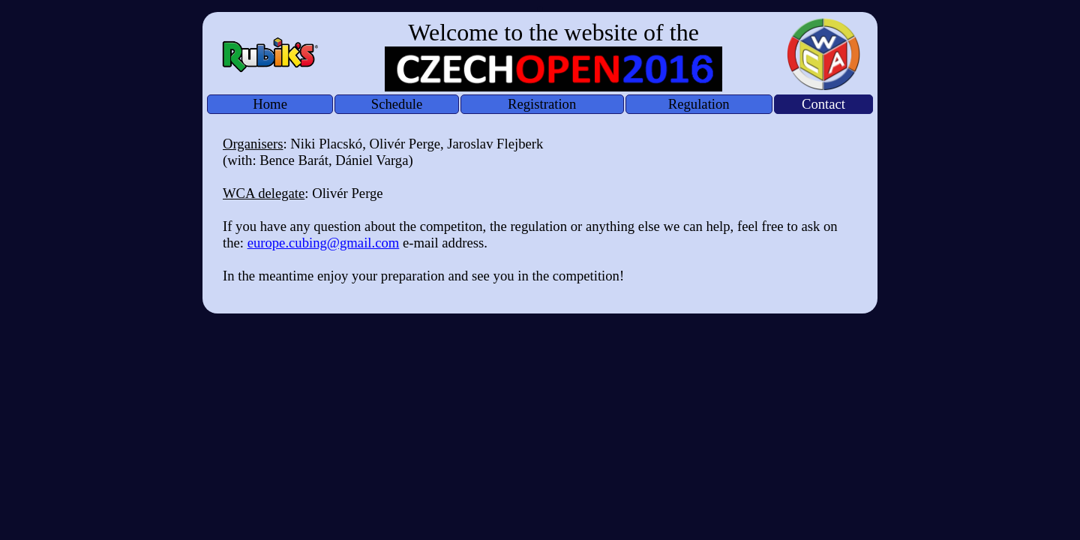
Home (270, 104)
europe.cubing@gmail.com (324, 242)
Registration (542, 104)
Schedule (396, 104)
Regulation (699, 104)
